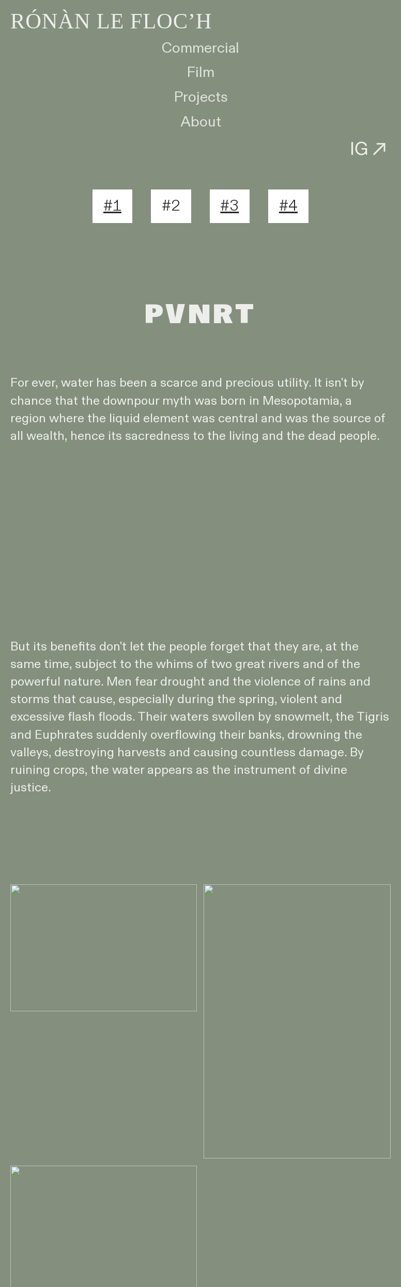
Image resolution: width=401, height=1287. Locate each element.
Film (200, 72)
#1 (112, 206)
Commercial (200, 48)
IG (370, 148)
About (200, 122)
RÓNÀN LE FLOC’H (111, 21)
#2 (171, 206)
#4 (288, 206)
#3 (229, 206)
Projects (201, 97)
